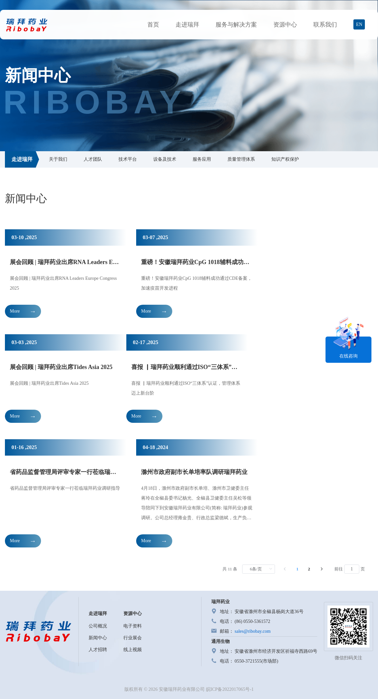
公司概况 (98, 626)
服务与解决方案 (236, 24)
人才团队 (93, 159)
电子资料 (132, 626)
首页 (153, 24)
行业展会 (132, 637)
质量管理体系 (241, 159)
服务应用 (202, 159)
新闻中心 (98, 637)
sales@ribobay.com (253, 631)
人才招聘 (98, 649)
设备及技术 (164, 159)
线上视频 (132, 649)
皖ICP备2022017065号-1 (230, 689)
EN (359, 24)
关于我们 (58, 159)
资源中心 (285, 24)
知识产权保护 (285, 159)
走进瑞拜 (187, 24)
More (15, 311)
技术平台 (127, 159)
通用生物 (220, 641)
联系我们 (325, 24)
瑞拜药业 (220, 601)
